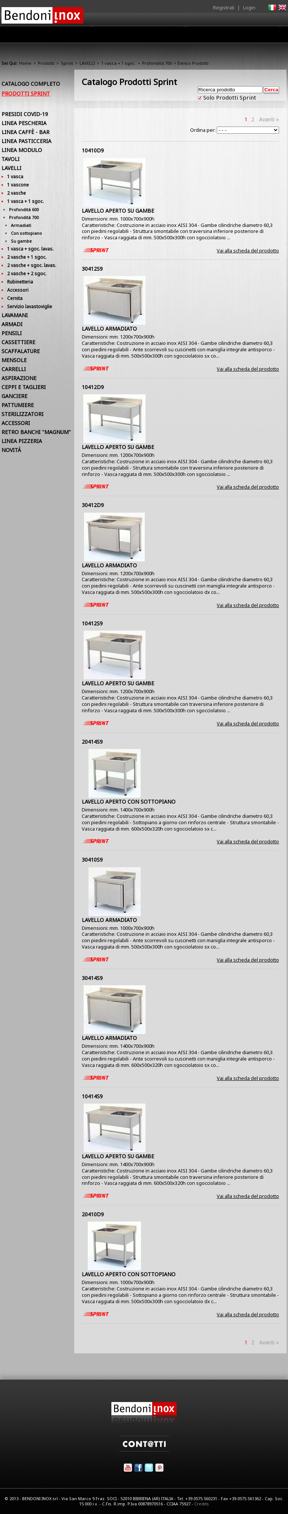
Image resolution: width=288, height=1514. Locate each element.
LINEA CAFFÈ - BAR (26, 132)
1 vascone (18, 185)
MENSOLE (14, 360)
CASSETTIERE (18, 342)
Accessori (17, 290)
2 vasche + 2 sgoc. (26, 273)
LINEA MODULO (22, 150)
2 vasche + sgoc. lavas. (31, 265)
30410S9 (92, 859)
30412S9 (92, 268)
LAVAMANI (15, 315)
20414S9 (92, 741)
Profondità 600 (24, 209)
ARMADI (12, 324)
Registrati (223, 7)
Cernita (14, 298)
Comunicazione (210, 36)
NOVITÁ (11, 449)
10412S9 (92, 623)
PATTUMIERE (18, 405)
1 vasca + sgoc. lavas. (30, 249)
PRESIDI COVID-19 (25, 114)
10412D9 (93, 387)
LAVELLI (87, 63)
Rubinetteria (20, 282)
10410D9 (93, 150)
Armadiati (21, 225)
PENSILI (12, 333)
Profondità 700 (157, 63)
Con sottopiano (26, 233)
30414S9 (92, 977)
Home (60, 34)
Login (249, 7)
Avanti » (269, 119)
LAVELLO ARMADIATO (109, 328)
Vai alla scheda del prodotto (248, 250)
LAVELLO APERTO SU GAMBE (118, 210)
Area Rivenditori (161, 36)
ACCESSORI (16, 423)
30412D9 (93, 505)
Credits (201, 1504)
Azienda (89, 36)
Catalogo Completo (31, 83)
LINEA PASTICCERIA (26, 141)
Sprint (67, 63)
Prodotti (120, 36)
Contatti (276, 34)
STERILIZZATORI (23, 414)
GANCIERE (14, 396)
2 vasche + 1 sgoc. (26, 257)
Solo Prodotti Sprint (229, 97)
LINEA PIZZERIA (22, 441)
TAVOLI (11, 159)
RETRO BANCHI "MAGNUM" (36, 432)
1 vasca (15, 176)
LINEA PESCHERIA (24, 123)
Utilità (247, 36)
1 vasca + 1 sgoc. (118, 63)
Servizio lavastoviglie (29, 306)
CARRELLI (14, 369)
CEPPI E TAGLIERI (24, 387)
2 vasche (16, 193)
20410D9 (93, 1214)
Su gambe (21, 241)
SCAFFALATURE (21, 351)
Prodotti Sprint (26, 93)
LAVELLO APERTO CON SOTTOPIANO (129, 801)
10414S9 (92, 1096)
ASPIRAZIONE (19, 378)
